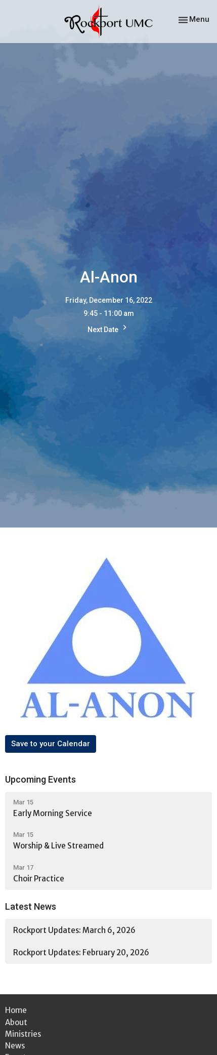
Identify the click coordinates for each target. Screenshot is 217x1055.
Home (16, 1010)
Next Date (108, 328)
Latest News (30, 906)
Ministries (23, 1034)
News (15, 1045)
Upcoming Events (40, 779)
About (16, 1022)
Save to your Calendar (50, 743)
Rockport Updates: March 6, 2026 (74, 930)
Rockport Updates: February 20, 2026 (81, 952)
